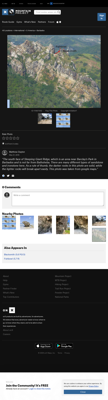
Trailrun (32, 3)
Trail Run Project (63, 288)
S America (30, 30)
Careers (6, 334)
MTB (13, 3)
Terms (60, 353)
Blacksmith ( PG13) (14, 254)
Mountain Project (63, 276)
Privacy (67, 353)
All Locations (7, 30)
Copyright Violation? (69, 111)
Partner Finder (10, 288)
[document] (83, 388)
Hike (21, 3)
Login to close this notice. (40, 389)
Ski (41, 3)
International (19, 30)
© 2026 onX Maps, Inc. (46, 353)
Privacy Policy (93, 386)
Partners (42, 22)
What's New (30, 22)
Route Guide (8, 22)
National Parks (62, 297)
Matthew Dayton (17, 152)
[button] (3, 175)
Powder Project (62, 292)
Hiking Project (61, 284)
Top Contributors (11, 297)
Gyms (19, 22)
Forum (51, 22)
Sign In (101, 17)
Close (83, 392)
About (6, 276)
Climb (4, 3)
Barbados (40, 30)
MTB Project (61, 280)
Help (5, 280)
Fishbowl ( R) (12, 258)
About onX (8, 330)
